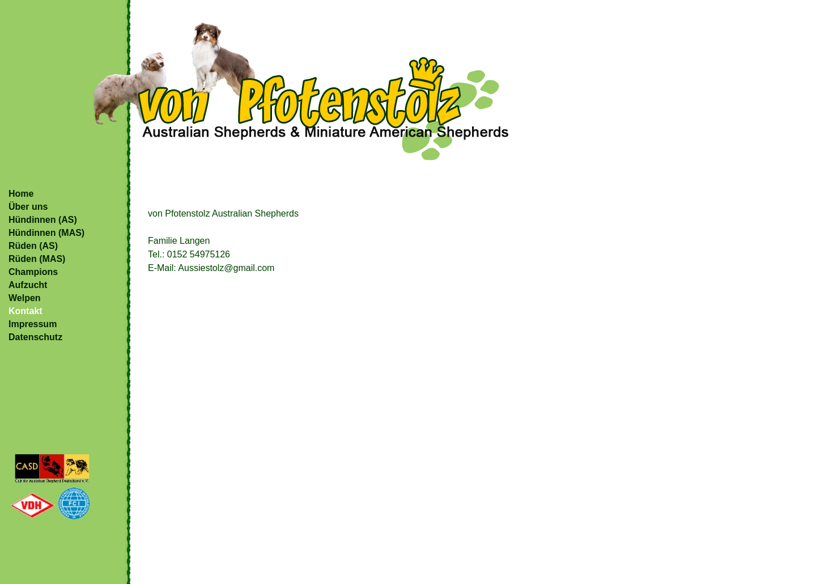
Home (20, 193)
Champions (33, 272)
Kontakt (25, 311)
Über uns (28, 206)
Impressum (32, 324)
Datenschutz (35, 337)
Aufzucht (27, 285)
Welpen (24, 298)
